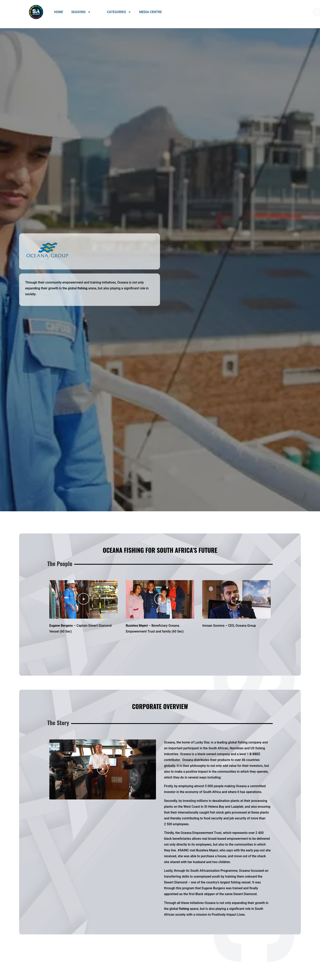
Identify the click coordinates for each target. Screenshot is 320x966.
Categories (119, 12)
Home (58, 12)
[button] (83, 599)
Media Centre (150, 12)
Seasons (81, 12)
